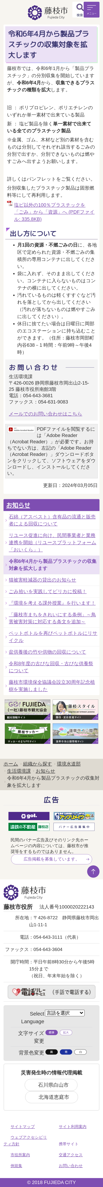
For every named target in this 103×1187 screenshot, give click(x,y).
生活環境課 (19, 771)
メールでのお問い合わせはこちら (45, 413)
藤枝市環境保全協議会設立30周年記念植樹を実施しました (52, 685)
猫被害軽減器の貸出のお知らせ (42, 580)
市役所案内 (20, 1155)
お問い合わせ (71, 1166)
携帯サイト (69, 1144)
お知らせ (18, 505)
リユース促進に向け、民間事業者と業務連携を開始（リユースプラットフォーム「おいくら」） (52, 542)
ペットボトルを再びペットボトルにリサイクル (53, 636)
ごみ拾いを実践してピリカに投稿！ (48, 591)
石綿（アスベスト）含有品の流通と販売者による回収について (52, 520)
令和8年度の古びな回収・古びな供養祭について (51, 667)
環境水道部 (69, 763)
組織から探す (37, 763)
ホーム (11, 763)
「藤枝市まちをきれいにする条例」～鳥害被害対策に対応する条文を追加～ (52, 618)
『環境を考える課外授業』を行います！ (52, 603)
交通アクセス (71, 1155)
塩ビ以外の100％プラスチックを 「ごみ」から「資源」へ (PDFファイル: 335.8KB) (54, 212)
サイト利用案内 (72, 1126)
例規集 (16, 1166)
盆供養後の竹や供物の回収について (47, 652)
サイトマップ (23, 1126)
